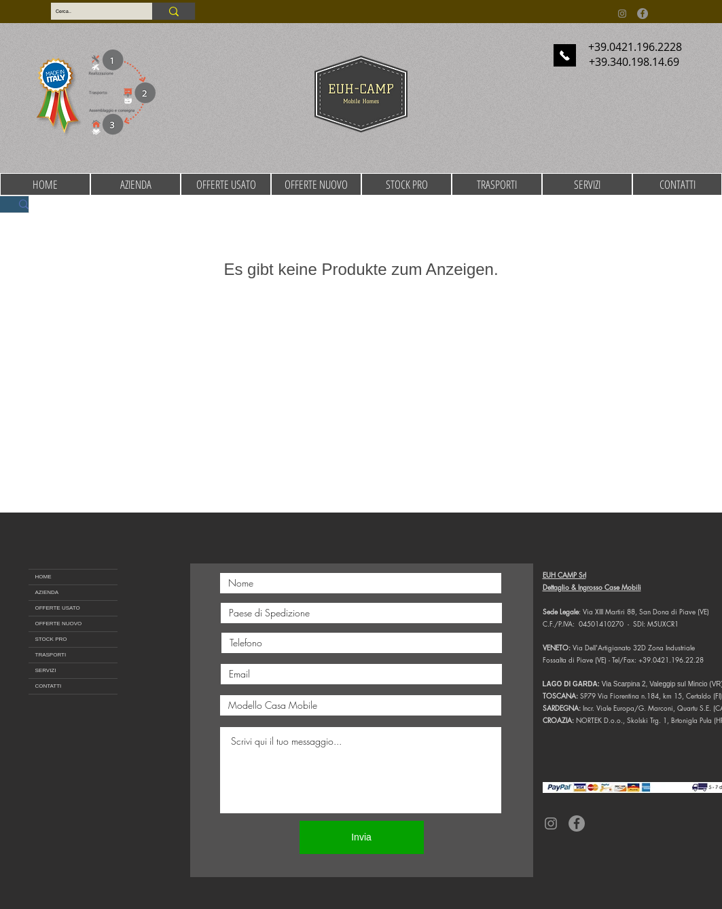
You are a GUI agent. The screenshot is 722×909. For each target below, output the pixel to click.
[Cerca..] (90, 11)
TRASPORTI (51, 655)
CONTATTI (48, 686)
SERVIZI (45, 670)
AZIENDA (47, 592)
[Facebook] (642, 13)
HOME (43, 577)
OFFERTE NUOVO (58, 623)
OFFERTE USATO (57, 608)
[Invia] (362, 837)
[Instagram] (622, 13)
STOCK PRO (51, 639)
